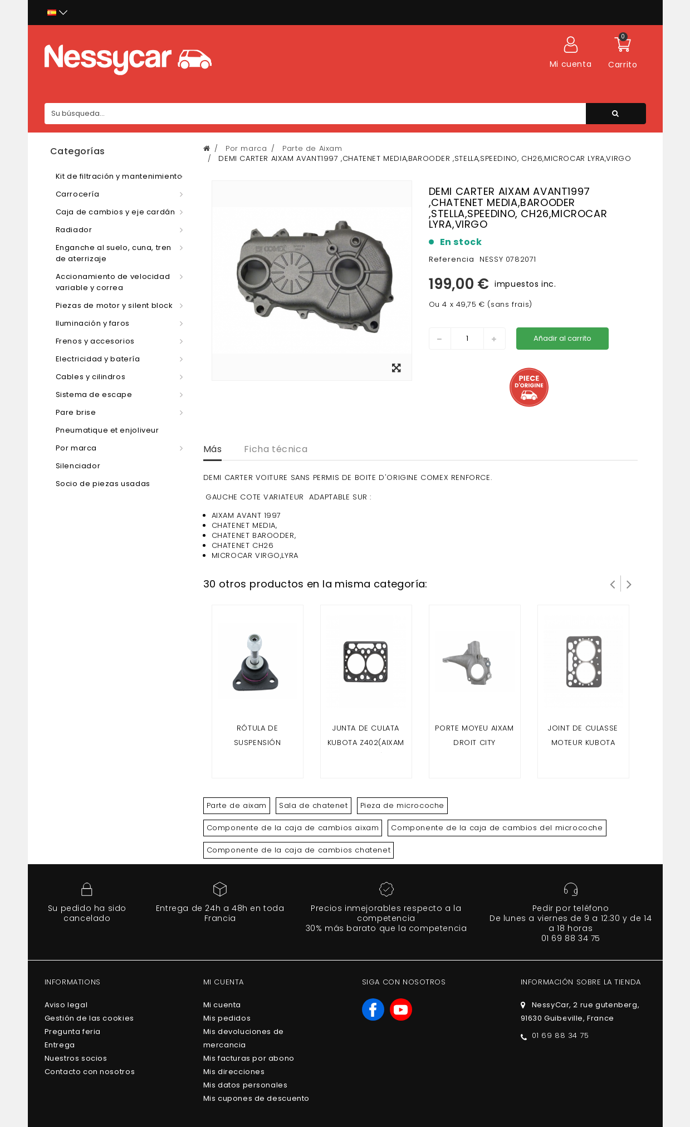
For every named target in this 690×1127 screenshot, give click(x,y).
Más (212, 449)
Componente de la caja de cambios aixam (293, 827)
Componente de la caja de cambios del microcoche (497, 827)
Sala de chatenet (313, 805)
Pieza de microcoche (402, 805)
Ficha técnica (275, 449)
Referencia (451, 259)
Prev (612, 583)
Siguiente (629, 583)
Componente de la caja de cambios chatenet (299, 850)
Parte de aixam (237, 805)
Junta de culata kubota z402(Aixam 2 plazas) (365, 742)
